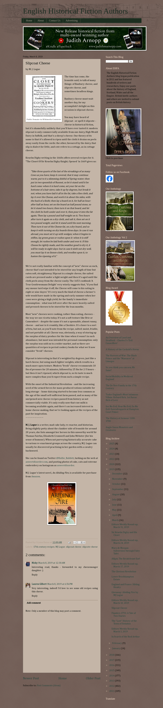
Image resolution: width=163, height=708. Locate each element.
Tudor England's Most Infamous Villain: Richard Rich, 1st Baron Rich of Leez (122, 397)
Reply (35, 575)
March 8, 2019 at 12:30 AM (51, 563)
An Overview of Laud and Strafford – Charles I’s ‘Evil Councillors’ (119, 340)
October (116, 484)
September (118, 489)
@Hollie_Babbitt (65, 458)
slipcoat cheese (73, 547)
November (117, 479)
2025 (112, 444)
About (40, 20)
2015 (112, 670)
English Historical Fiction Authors (75, 11)
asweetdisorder (65, 465)
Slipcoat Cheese (119, 608)
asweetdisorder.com (37, 462)
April (115, 515)
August (116, 494)
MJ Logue (60, 547)
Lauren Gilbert (39, 584)
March (115, 520)
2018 (112, 655)
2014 (112, 676)
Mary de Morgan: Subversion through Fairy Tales (126, 551)
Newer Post (31, 678)
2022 (112, 459)
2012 (112, 686)
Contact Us (54, 20)
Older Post (93, 678)
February (117, 643)
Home (29, 20)
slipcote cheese (90, 547)
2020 (112, 464)
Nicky (35, 563)
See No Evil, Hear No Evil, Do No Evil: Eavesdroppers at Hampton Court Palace (122, 409)
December (117, 474)
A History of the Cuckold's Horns (122, 349)
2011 (112, 691)
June (114, 505)
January (116, 648)
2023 (112, 454)
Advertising (72, 20)
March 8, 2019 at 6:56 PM (60, 584)
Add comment (34, 603)
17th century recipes (44, 547)
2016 (112, 665)
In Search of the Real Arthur (126, 637)
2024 (112, 449)
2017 (112, 660)
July (114, 500)
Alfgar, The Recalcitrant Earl (126, 559)
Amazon (35, 476)
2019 (112, 469)
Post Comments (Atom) (48, 685)
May (114, 510)
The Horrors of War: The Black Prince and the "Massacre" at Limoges (121, 358)
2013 (112, 681)
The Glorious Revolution (124, 572)
